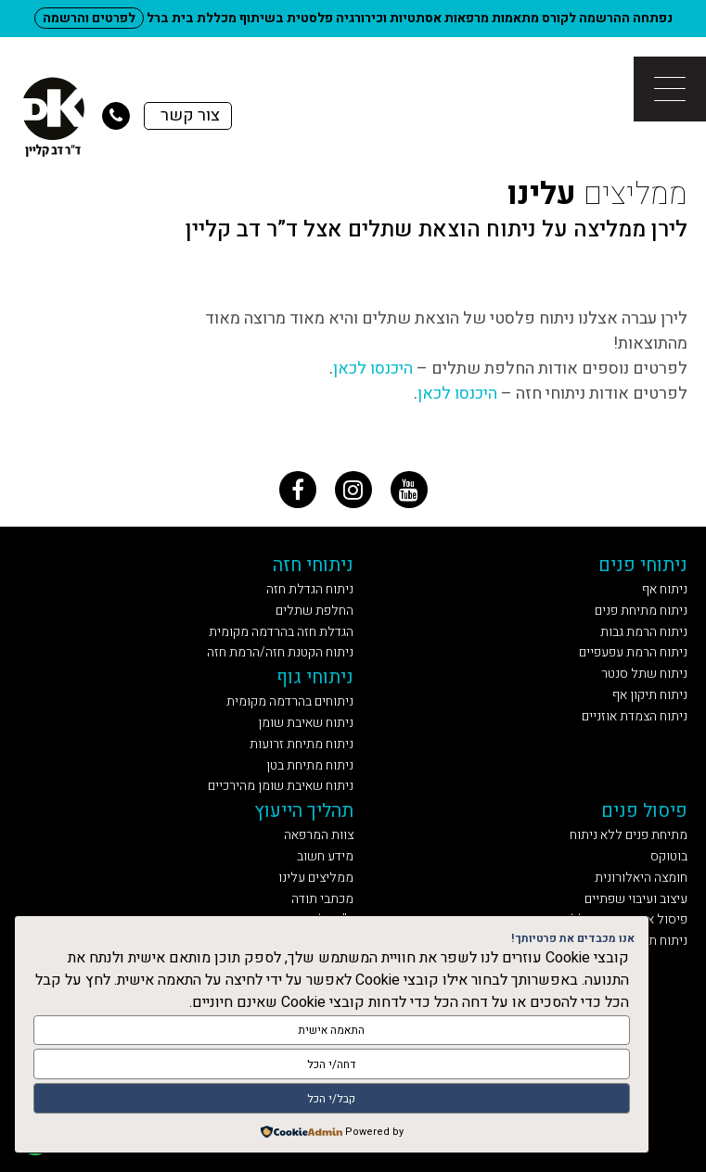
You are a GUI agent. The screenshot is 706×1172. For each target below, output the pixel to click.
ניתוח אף (664, 589)
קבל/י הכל (331, 1098)
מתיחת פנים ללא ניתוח (628, 835)
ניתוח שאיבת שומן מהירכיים (280, 786)
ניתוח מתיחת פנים (641, 610)
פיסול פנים (644, 810)
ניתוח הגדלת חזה (309, 589)
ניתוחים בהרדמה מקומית (289, 701)
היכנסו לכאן (373, 368)
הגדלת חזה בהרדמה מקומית (281, 632)
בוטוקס (668, 856)
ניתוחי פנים (642, 565)
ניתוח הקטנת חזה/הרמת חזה (280, 652)
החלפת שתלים (314, 610)
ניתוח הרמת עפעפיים (633, 652)
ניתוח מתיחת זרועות (301, 744)
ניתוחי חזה (313, 565)
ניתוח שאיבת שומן (305, 722)
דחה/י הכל (331, 1064)
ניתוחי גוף (314, 677)
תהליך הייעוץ (303, 810)
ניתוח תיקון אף (649, 695)
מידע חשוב (325, 856)
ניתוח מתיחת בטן (309, 765)
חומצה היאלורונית (641, 877)
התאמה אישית (331, 1030)
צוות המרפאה (318, 835)
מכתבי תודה (322, 899)
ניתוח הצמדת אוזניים (634, 716)
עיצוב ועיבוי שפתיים (635, 899)
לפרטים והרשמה (89, 18)
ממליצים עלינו (315, 877)
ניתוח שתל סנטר (644, 673)
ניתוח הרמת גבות (643, 632)
